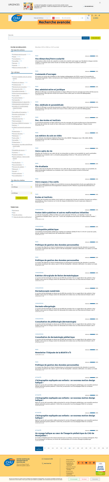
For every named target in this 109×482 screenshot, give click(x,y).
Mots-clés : (11, 35)
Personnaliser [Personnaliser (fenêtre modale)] (95, 479)
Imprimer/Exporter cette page (88, 15)
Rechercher (96, 38)
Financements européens (70, 473)
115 (65, 448)
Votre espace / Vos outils (47, 182)
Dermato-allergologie (45, 306)
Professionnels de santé (19, 54)
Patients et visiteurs (18, 82)
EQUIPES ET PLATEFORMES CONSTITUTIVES (20, 107)
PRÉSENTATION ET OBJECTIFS (21, 102)
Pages (14, 56)
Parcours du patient (18, 167)
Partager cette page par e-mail (95, 15)
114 (61, 448)
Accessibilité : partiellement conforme (70, 464)
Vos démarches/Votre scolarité (49, 59)
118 (78, 448)
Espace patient (70, 459)
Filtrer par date (22, 198)
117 (74, 448)
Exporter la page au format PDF (92, 15)
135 (99, 448)
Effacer (86, 38)
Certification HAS (71, 475)
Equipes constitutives (19, 114)
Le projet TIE (16, 116)
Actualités (15, 61)
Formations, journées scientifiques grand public (22, 145)
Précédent (39, 449)
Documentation (17, 164)
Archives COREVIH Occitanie (21, 123)
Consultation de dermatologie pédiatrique (55, 337)
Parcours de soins (18, 133)
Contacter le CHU (47, 458)
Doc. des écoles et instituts (48, 120)
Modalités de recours (19, 150)
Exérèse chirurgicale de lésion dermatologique (56, 275)
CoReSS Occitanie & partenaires (22, 127)
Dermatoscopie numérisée (47, 291)
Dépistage (15, 135)
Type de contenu (17, 214)
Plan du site (70, 471)
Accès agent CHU (71, 461)
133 (90, 448)
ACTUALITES (16, 100)
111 (49, 448)
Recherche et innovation (20, 87)
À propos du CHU (17, 89)
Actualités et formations (20, 112)
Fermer (100, 2)
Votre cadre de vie (43, 151)
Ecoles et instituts (43, 197)
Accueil (15, 171)
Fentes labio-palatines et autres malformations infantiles (62, 212)
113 (57, 448)
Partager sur (99, 15)
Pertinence (16, 210)
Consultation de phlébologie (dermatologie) (55, 322)
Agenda (15, 65)
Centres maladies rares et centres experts (22, 77)
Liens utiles (16, 95)
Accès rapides (66, 18)
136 (103, 448)
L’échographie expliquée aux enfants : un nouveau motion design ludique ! (65, 381)
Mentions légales (71, 466)
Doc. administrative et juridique (50, 89)
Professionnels (17, 84)
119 (82, 448)
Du (12, 184)
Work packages (17, 121)
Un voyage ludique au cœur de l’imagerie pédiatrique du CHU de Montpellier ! (64, 434)
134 (94, 448)
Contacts (15, 152)
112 (53, 448)
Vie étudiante (41, 166)
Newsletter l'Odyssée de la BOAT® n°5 (53, 352)
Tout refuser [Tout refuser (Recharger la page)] (84, 479)
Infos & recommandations (20, 93)
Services (15, 63)
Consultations (17, 58)
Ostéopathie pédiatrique (47, 229)
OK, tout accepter (73, 479)
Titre (14, 212)
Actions (15, 125)
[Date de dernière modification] (23, 217)
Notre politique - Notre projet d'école (21, 157)
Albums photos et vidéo (19, 67)
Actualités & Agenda (18, 91)
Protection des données (70, 469)
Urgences (56, 18)
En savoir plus (89, 6)
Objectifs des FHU (18, 118)
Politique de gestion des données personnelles (57, 245)
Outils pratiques (17, 173)
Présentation (16, 131)
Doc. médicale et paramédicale (49, 105)
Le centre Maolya (17, 97)
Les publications (17, 175)
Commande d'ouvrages (45, 74)
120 (86, 448)
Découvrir (15, 169)
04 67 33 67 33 (46, 463)
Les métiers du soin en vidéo (48, 136)
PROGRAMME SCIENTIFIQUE (21, 104)
